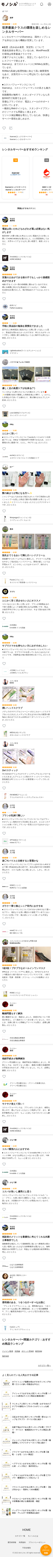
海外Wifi (5, 1356)
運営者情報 (12, 1542)
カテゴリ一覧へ (44, 1365)
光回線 (17, 1351)
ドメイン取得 (7, 1351)
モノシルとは (33, 1536)
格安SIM (38, 1351)
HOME (26, 1530)
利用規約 (22, 1542)
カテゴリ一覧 (20, 1536)
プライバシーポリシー (37, 1542)
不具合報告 (26, 1548)
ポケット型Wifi (27, 1351)
